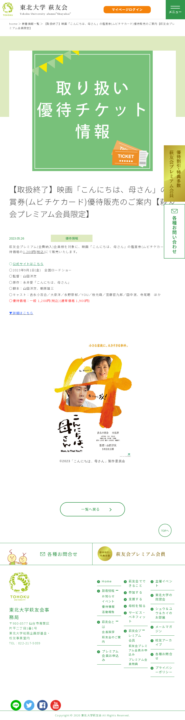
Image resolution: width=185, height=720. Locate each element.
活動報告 (108, 612)
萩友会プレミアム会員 (141, 554)
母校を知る (137, 605)
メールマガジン (163, 628)
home (13, 24)
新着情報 (108, 591)
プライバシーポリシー (163, 669)
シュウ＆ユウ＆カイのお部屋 (163, 613)
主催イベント (163, 583)
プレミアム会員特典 (138, 661)
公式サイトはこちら (28, 263)
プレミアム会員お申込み (110, 655)
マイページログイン (127, 9)
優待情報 (72, 238)
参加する (135, 592)
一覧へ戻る (90, 509)
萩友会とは (108, 624)
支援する (135, 599)
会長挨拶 (108, 632)
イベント (108, 601)
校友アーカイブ (163, 642)
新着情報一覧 (31, 24)
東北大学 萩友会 (44, 7)
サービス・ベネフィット (137, 616)
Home (107, 581)
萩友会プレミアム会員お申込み (138, 650)
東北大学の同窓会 (163, 597)
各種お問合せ (59, 554)
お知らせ (108, 596)
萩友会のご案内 (111, 639)
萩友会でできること (137, 583)
